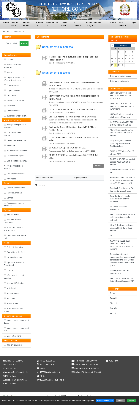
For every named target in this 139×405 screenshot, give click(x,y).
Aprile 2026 (123, 45)
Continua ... (98, 166)
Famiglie (113, 308)
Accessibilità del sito (13, 283)
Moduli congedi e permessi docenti (16, 321)
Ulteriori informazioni (105, 401)
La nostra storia (12, 111)
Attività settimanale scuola (13, 310)
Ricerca (7, 37)
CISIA (112, 236)
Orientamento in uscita (56, 72)
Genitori (8, 198)
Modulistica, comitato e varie (15, 236)
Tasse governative (13, 193)
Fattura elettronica (13, 257)
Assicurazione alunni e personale (14, 204)
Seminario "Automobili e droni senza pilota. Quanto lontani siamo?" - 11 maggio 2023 (122, 180)
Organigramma (12, 85)
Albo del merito (11, 215)
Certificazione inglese (14, 156)
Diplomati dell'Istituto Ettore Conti (14, 263)
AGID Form (114, 361)
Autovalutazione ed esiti (15, 151)
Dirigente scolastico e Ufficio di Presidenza (14, 78)
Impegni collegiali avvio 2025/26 (15, 126)
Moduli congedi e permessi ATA (16, 329)
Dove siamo (121, 24)
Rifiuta (120, 401)
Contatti (112, 22)
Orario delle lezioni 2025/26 (13, 133)
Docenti (113, 298)
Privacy (8, 270)
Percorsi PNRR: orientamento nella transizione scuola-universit (122, 217)
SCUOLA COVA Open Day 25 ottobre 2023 (67, 148)
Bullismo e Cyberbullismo (16, 116)
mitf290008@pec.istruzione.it (50, 380)
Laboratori (10, 95)
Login (133, 22)
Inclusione (9, 145)
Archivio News (11, 293)
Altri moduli (10, 179)
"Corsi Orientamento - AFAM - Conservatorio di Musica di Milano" (122, 133)
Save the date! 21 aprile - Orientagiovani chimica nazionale (120, 199)
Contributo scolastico (14, 188)
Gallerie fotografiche (14, 247)
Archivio (113, 313)
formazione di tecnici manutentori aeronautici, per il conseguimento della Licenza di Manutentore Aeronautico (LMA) (122, 259)
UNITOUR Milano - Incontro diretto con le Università (72, 117)
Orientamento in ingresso (57, 47)
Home (6, 22)
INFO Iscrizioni (77, 24)
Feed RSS (41, 185)
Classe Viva (64, 24)
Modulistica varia (12, 336)
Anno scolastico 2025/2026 (93, 24)
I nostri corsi (26, 24)
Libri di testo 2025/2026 (15, 161)
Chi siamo (9, 59)
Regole (8, 72)
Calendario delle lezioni (15, 140)
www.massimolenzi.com (76, 396)
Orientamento (52, 22)
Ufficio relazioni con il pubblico (14, 276)
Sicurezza (9, 106)
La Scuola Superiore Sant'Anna (118, 208)
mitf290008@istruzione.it (48, 372)
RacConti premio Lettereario (12, 221)
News (112, 293)
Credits (89, 396)
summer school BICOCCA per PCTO (122, 171)
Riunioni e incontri (13, 345)
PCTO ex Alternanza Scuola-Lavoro (13, 228)
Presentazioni (11, 303)
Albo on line (14, 24)
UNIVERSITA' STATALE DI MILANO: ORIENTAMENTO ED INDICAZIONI (122, 96)
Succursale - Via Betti (14, 101)
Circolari (40, 22)
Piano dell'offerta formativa (12, 65)
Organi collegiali (12, 90)
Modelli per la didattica (15, 174)
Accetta (131, 401)
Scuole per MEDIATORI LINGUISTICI (119, 271)
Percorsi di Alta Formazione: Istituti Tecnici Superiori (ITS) (122, 279)
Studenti (113, 303)
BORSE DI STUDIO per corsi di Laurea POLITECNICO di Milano (122, 162)
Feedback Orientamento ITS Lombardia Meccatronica (121, 189)
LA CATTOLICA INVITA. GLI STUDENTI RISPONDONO (73, 109)
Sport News (10, 298)
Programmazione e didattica (13, 167)
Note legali (9, 288)
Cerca (24, 43)
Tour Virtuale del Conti (14, 252)
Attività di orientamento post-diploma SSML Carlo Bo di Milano (122, 228)
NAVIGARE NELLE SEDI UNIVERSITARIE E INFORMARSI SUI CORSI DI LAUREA (121, 245)
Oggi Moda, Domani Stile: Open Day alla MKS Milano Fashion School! (121, 143)
